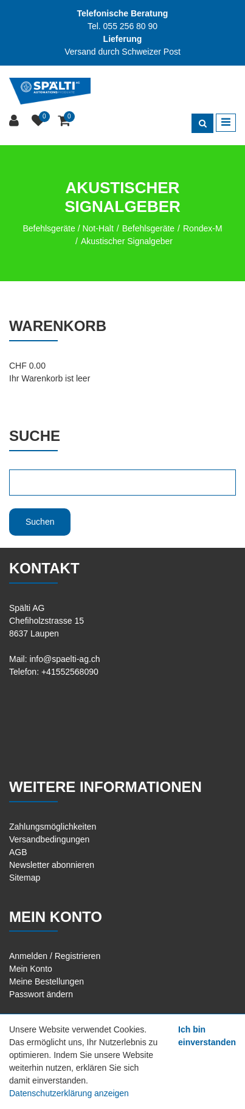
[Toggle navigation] (226, 123)
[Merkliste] (40, 121)
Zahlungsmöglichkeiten (52, 826)
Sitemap (24, 877)
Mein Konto (30, 969)
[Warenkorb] (65, 121)
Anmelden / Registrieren (54, 956)
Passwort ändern (41, 994)
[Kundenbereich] (15, 121)
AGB (18, 852)
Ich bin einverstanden (207, 1036)
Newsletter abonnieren (51, 865)
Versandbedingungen (49, 839)
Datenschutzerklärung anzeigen (69, 1093)
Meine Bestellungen (46, 981)
